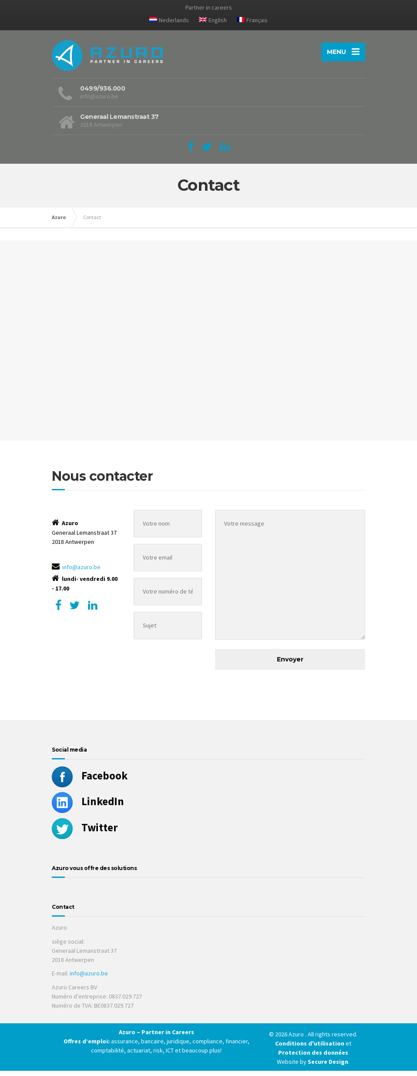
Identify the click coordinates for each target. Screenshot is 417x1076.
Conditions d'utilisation (310, 1048)
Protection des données (313, 1058)
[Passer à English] (213, 21)
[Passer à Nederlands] (169, 21)
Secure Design (328, 1067)
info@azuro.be (81, 572)
